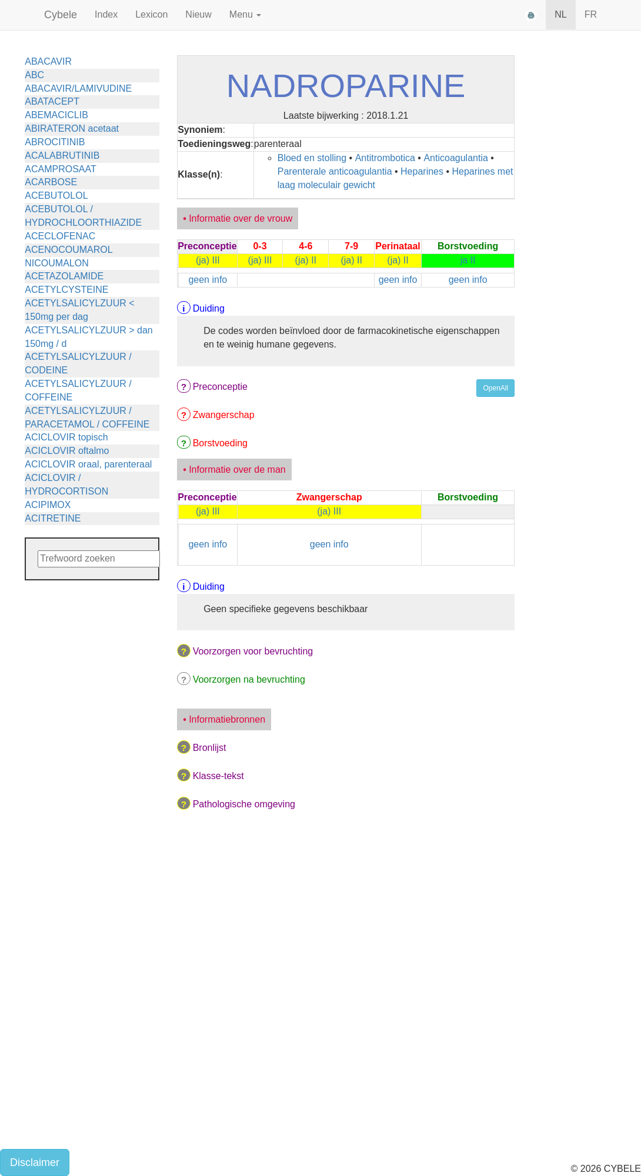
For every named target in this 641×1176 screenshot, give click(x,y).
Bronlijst (209, 748)
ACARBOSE (51, 182)
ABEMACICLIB (56, 115)
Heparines (421, 171)
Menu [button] (245, 14)
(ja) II (305, 260)
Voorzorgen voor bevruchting (253, 651)
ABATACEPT (52, 101)
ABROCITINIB (55, 142)
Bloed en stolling (312, 158)
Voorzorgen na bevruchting (249, 679)
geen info (207, 280)
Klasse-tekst (218, 776)
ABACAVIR (48, 61)
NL (560, 14)
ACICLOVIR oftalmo (67, 451)
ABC (34, 75)
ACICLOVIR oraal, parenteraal (88, 464)
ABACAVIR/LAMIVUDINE (78, 88)
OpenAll (495, 388)
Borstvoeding (220, 443)
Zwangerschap (224, 415)
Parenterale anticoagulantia (335, 171)
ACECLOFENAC (60, 236)
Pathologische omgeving (244, 804)
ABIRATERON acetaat (72, 128)
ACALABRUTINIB (62, 156)
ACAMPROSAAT (60, 169)
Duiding (209, 308)
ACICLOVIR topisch (66, 437)
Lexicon (151, 14)
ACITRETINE (53, 518)
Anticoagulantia (455, 158)
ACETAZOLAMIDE (64, 276)
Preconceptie (220, 387)
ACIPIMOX (48, 505)
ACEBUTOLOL (56, 196)
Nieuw (198, 14)
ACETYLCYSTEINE (66, 290)
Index (106, 14)
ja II (468, 260)
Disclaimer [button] (34, 1162)
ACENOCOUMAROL (68, 250)
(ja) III (208, 260)
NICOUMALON (56, 263)
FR (591, 14)
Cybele (60, 15)
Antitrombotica (385, 158)
